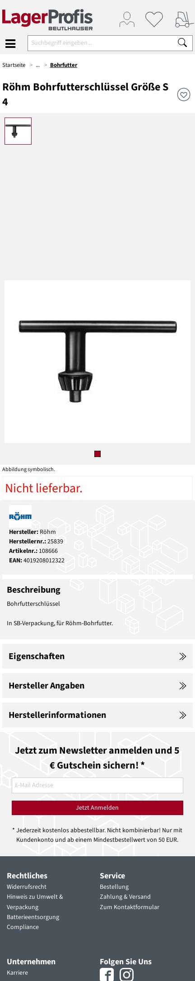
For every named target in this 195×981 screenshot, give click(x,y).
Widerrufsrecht (26, 886)
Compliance (23, 927)
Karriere (17, 972)
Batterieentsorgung (33, 917)
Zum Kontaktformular (129, 907)
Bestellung (114, 886)
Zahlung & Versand (125, 896)
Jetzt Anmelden (97, 807)
